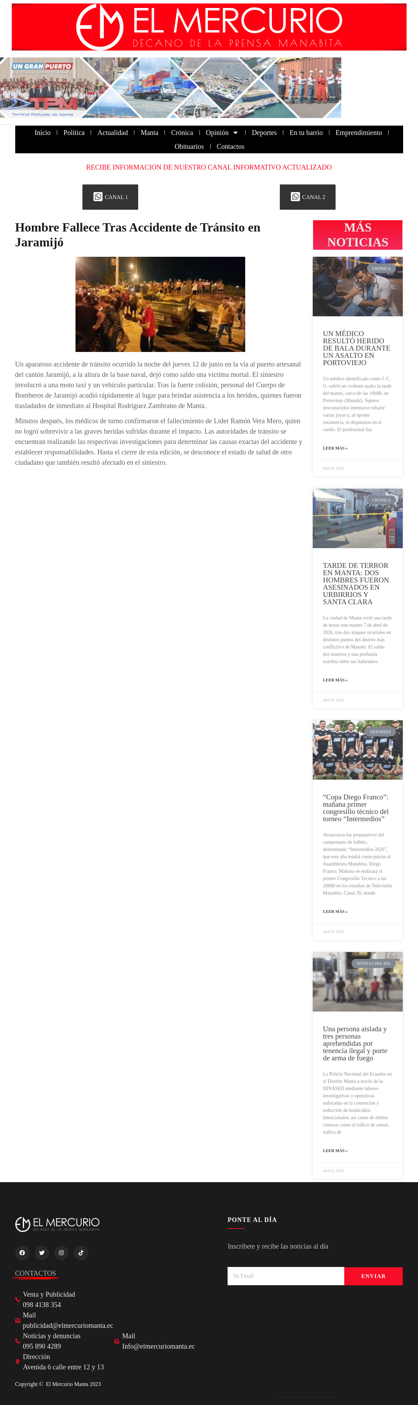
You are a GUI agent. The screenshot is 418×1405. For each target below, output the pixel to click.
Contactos (230, 146)
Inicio (43, 132)
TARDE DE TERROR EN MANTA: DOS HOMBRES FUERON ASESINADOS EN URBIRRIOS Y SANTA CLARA (356, 583)
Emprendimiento (359, 132)
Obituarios (189, 146)
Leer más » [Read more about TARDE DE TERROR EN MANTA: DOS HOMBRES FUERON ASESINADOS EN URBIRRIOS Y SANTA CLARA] (335, 680)
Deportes (264, 132)
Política (74, 132)
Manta (149, 132)
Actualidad (112, 132)
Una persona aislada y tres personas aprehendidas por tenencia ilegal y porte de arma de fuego (355, 1043)
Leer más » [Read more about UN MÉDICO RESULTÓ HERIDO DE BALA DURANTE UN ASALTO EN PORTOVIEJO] (335, 448)
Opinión (222, 132)
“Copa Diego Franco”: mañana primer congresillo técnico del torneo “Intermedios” (356, 808)
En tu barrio (306, 132)
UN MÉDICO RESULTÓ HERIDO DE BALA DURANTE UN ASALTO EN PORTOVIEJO (357, 348)
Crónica (182, 132)
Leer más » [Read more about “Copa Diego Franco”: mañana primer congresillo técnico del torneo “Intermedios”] (335, 911)
